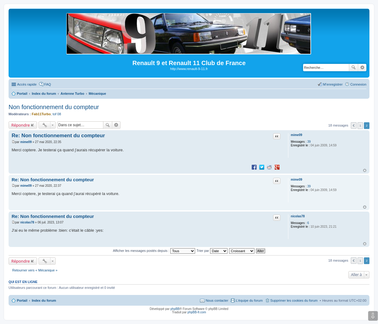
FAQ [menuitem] (47, 84)
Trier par (212, 250)
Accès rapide (27, 84)
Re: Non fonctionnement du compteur (58, 135)
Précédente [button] (354, 125)
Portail (22, 93)
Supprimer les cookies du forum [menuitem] (294, 300)
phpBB (175, 309)
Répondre (20, 125)
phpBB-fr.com (196, 312)
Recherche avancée (362, 67)
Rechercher (353, 67)
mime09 (296, 135)
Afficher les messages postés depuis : (154, 250)
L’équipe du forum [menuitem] (249, 300)
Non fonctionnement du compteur (54, 107)
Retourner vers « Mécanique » (34, 270)
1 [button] (360, 125)
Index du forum (44, 300)
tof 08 (57, 114)
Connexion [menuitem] (358, 84)
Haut (364, 170)
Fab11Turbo (41, 114)
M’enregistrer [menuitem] (333, 84)
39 (309, 141)
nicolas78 (298, 216)
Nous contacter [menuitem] (217, 300)
